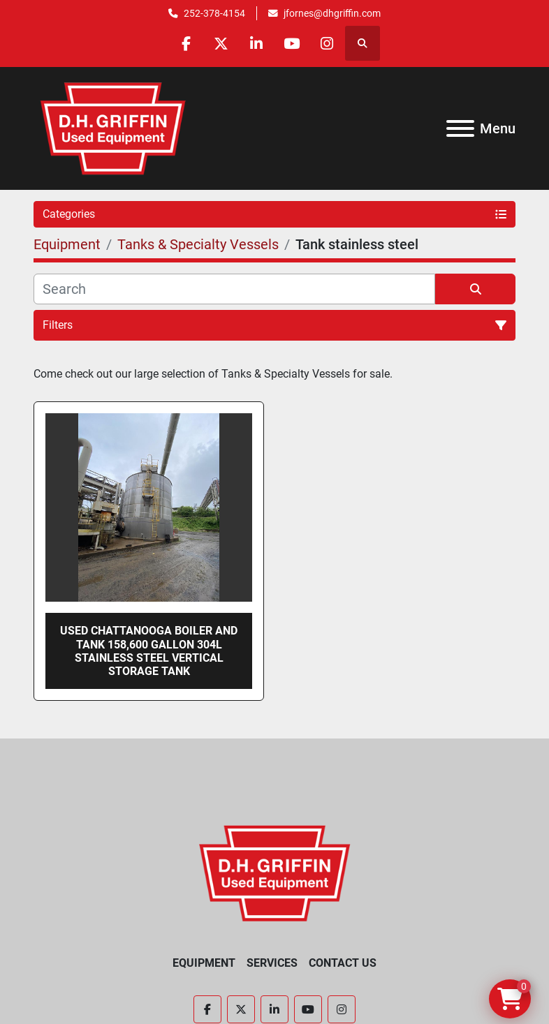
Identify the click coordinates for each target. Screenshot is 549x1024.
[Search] (234, 289)
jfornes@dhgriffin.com (332, 13)
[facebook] (185, 43)
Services (272, 963)
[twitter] (220, 43)
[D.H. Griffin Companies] (275, 872)
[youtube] (291, 43)
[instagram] (327, 43)
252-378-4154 (214, 13)
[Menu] (460, 128)
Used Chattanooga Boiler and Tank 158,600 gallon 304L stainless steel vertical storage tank (148, 651)
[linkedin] (256, 43)
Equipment (204, 963)
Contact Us (342, 963)
